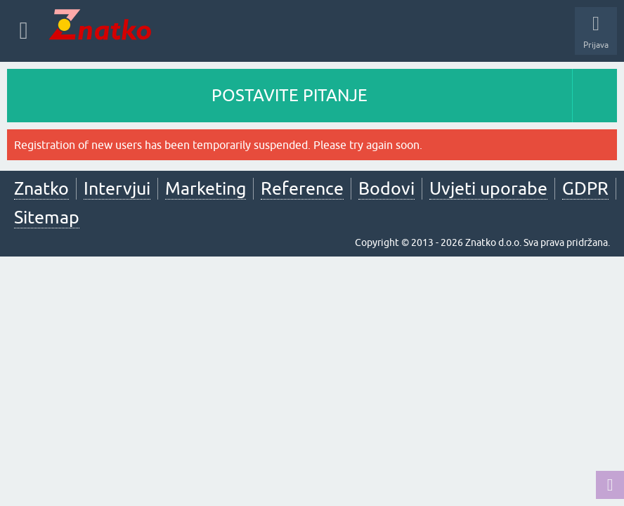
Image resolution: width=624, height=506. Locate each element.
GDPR (585, 188)
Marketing (205, 188)
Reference (302, 188)
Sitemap (46, 217)
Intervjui (117, 188)
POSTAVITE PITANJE (290, 95)
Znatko (41, 188)
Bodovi (386, 188)
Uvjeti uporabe (488, 188)
